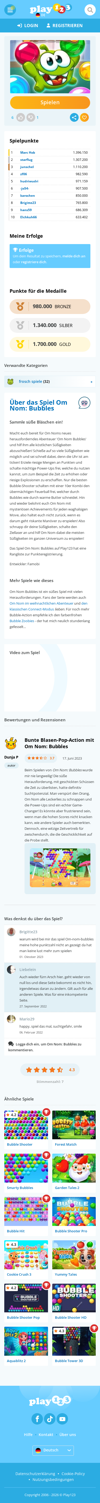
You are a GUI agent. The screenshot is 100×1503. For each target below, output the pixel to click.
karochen (27, 195)
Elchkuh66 (28, 217)
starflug (26, 159)
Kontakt (46, 1434)
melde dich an (73, 256)
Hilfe (28, 1434)
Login (27, 25)
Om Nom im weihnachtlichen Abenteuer (41, 603)
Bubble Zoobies (22, 620)
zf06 (23, 174)
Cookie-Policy (73, 1473)
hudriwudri (29, 181)
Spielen (50, 102)
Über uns (67, 1434)
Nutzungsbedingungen (53, 1479)
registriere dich (33, 261)
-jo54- (24, 188)
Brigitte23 (28, 202)
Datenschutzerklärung (35, 1473)
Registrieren (65, 25)
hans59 (26, 210)
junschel (27, 167)
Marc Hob (27, 152)
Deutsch (46, 1450)
